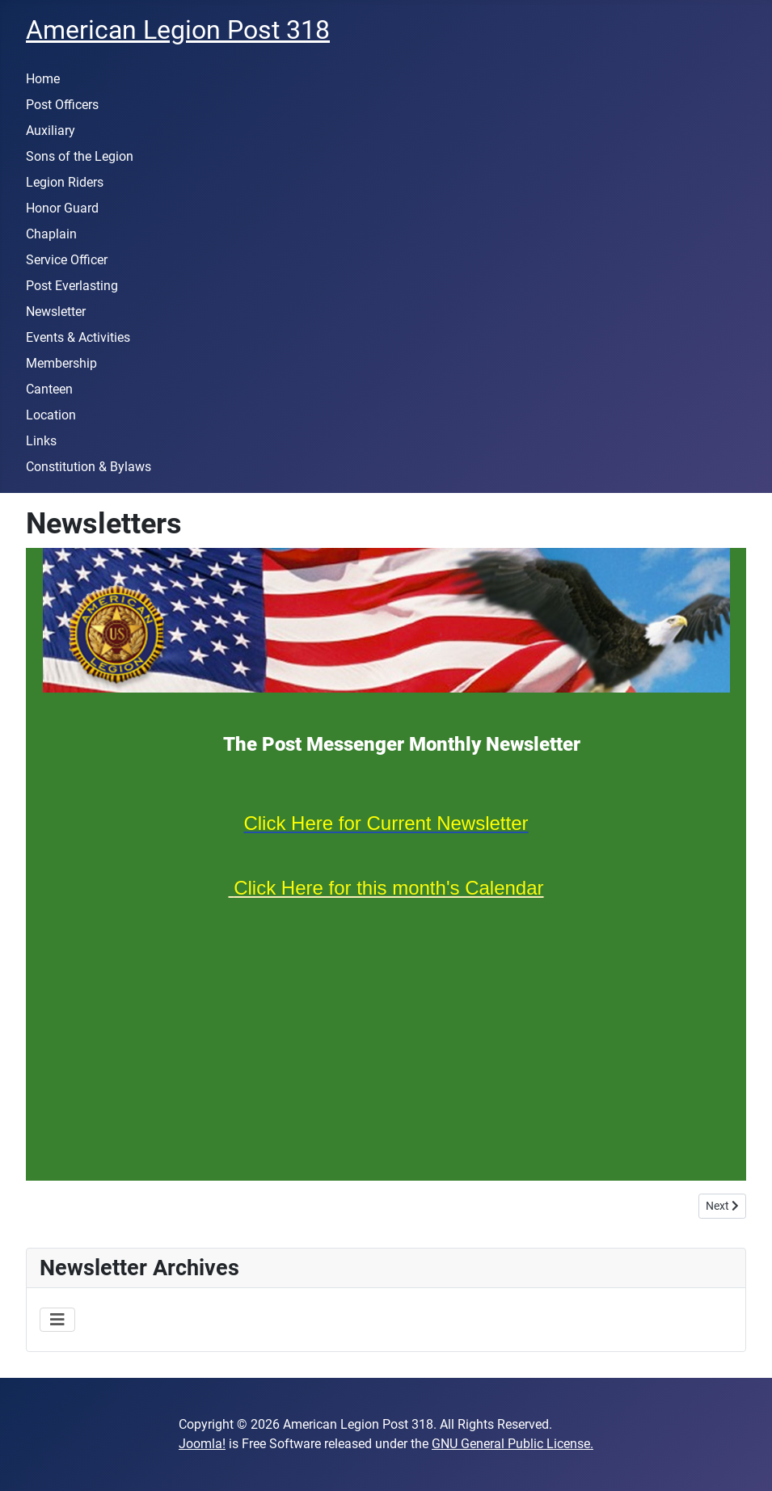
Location (51, 415)
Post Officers (62, 104)
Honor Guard (62, 208)
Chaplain (51, 234)
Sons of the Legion (79, 156)
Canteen (49, 389)
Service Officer (67, 259)
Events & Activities (78, 337)
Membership (61, 363)
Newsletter (56, 311)
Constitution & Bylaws (88, 466)
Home (43, 78)
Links (41, 441)
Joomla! (202, 1443)
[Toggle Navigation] (57, 1320)
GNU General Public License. (512, 1443)
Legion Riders (64, 182)
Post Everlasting (72, 285)
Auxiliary (50, 130)
